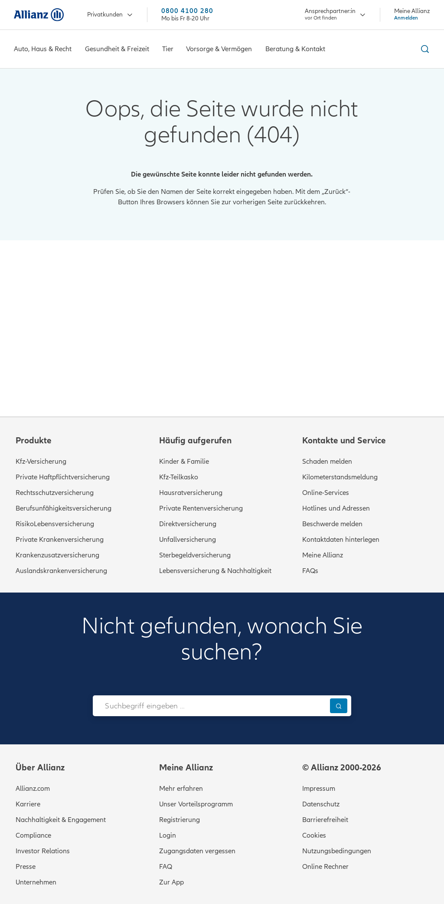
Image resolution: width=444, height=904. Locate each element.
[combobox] (209, 706)
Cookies (314, 835)
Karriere (28, 804)
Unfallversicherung (187, 539)
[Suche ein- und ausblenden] (423, 49)
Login (167, 835)
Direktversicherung (187, 524)
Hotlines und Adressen (336, 508)
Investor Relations (43, 851)
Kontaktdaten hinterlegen (340, 539)
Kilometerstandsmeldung (340, 477)
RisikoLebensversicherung (55, 524)
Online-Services (325, 492)
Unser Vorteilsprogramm (196, 804)
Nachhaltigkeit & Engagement (61, 820)
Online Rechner (325, 866)
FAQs (310, 571)
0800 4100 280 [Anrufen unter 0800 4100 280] (187, 11)
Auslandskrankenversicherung (61, 571)
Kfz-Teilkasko (178, 477)
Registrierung (179, 820)
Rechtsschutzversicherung (55, 492)
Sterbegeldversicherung (195, 555)
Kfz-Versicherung (41, 461)
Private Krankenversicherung (60, 539)
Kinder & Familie (184, 461)
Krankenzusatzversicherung (57, 555)
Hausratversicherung (190, 492)
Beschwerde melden (332, 524)
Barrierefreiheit (325, 820)
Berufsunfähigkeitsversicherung (63, 508)
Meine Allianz (322, 555)
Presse (26, 866)
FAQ (165, 866)
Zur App (171, 882)
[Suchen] (338, 705)
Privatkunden (110, 15)
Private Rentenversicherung (201, 508)
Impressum (318, 788)
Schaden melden (327, 461)
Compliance (33, 835)
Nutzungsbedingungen (336, 851)
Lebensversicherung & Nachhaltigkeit (215, 571)
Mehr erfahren (181, 788)
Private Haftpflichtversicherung (63, 477)
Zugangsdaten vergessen (197, 851)
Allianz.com (33, 788)
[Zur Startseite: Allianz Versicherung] (39, 14)
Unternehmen (36, 882)
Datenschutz (321, 804)
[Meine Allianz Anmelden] (412, 14)
